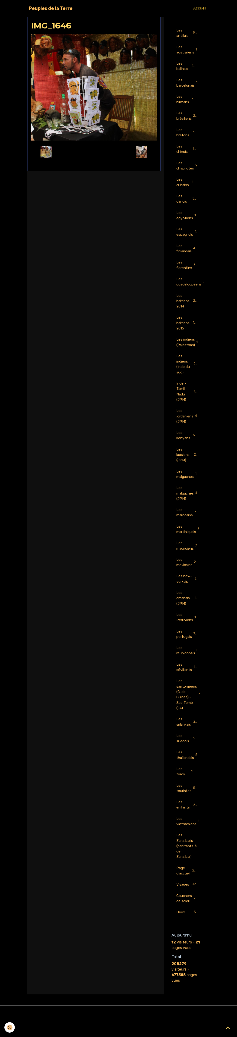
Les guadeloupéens (189, 286)
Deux (186, 930)
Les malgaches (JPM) (188, 503)
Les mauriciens (188, 556)
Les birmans (187, 101)
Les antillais (186, 33)
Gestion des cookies (118, 1030)
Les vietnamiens (189, 838)
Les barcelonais (189, 84)
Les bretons (186, 134)
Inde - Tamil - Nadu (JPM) (187, 398)
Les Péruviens (188, 629)
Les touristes (187, 804)
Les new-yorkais (186, 590)
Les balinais (186, 67)
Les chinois (186, 151)
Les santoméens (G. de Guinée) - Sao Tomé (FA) (189, 708)
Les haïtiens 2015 (187, 328)
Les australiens (188, 50)
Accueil (199, 8)
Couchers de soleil (187, 916)
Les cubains (187, 185)
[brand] (50, 8)
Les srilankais (187, 736)
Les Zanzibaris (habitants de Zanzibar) (188, 862)
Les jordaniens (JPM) (187, 424)
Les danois (186, 202)
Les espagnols (188, 236)
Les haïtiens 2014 (187, 306)
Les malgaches (189, 483)
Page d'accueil (188, 888)
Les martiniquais (189, 539)
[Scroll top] (228, 1028)
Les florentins (187, 270)
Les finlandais (187, 253)
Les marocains (188, 522)
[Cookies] (10, 1027)
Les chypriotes (188, 168)
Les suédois (186, 753)
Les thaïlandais (189, 770)
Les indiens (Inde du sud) (188, 370)
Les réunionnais (189, 663)
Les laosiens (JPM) (187, 463)
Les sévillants (188, 680)
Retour (94, 152)
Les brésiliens (187, 117)
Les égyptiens (187, 219)
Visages (186, 902)
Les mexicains (189, 573)
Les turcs (186, 787)
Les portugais (187, 646)
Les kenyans (186, 444)
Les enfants (186, 821)
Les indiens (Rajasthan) (189, 348)
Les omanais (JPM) (186, 609)
